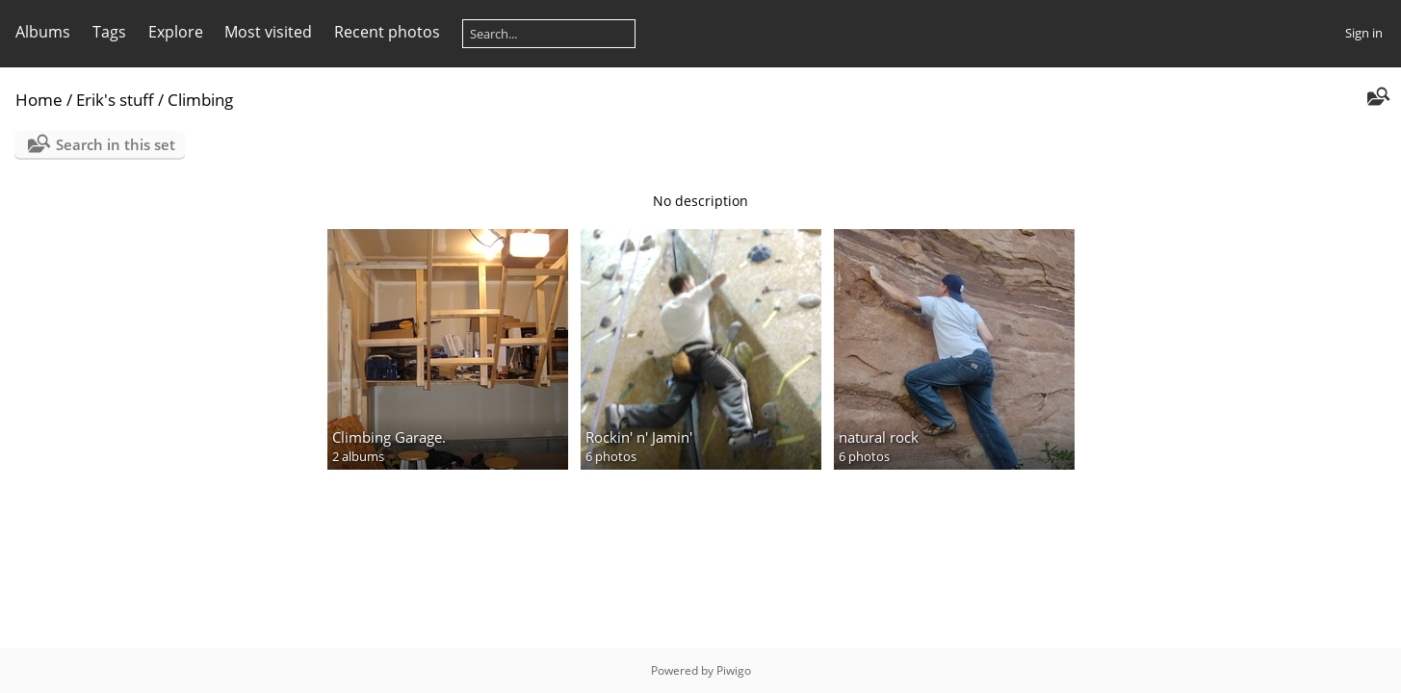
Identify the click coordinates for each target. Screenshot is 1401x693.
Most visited (268, 31)
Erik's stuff (115, 100)
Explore (175, 31)
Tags (109, 31)
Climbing (200, 100)
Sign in (1364, 32)
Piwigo (733, 670)
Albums (42, 31)
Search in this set (115, 144)
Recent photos (387, 31)
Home (39, 100)
